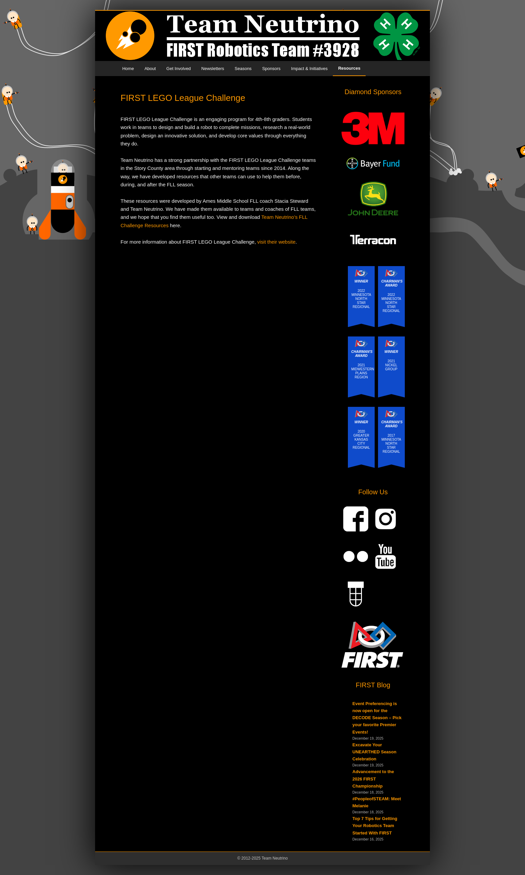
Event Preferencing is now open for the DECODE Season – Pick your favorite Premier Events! (377, 718)
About (150, 68)
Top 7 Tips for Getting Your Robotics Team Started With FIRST (375, 825)
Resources (349, 68)
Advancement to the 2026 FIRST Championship (373, 778)
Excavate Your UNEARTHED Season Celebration (374, 751)
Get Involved (178, 68)
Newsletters (212, 68)
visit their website (276, 242)
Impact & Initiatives (309, 68)
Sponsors (271, 68)
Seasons (243, 68)
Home (128, 68)
